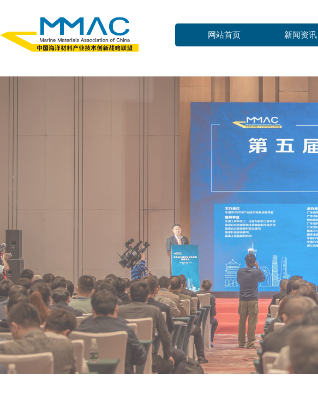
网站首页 (224, 34)
